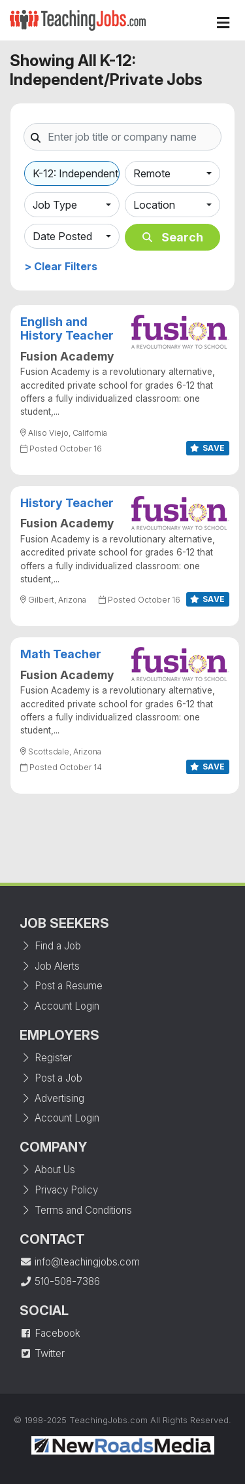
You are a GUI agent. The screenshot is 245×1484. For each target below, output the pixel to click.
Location (154, 204)
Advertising (52, 1098)
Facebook (50, 1333)
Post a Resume (61, 986)
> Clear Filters (60, 266)
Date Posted (62, 236)
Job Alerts (50, 966)
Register (46, 1057)
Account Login (59, 1006)
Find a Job (50, 946)
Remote (152, 173)
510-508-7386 (60, 1281)
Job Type (55, 204)
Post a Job (51, 1078)
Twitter (42, 1353)
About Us (47, 1169)
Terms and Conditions (76, 1210)
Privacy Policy (59, 1190)
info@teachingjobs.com (80, 1262)
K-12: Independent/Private (76, 173)
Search (172, 237)
